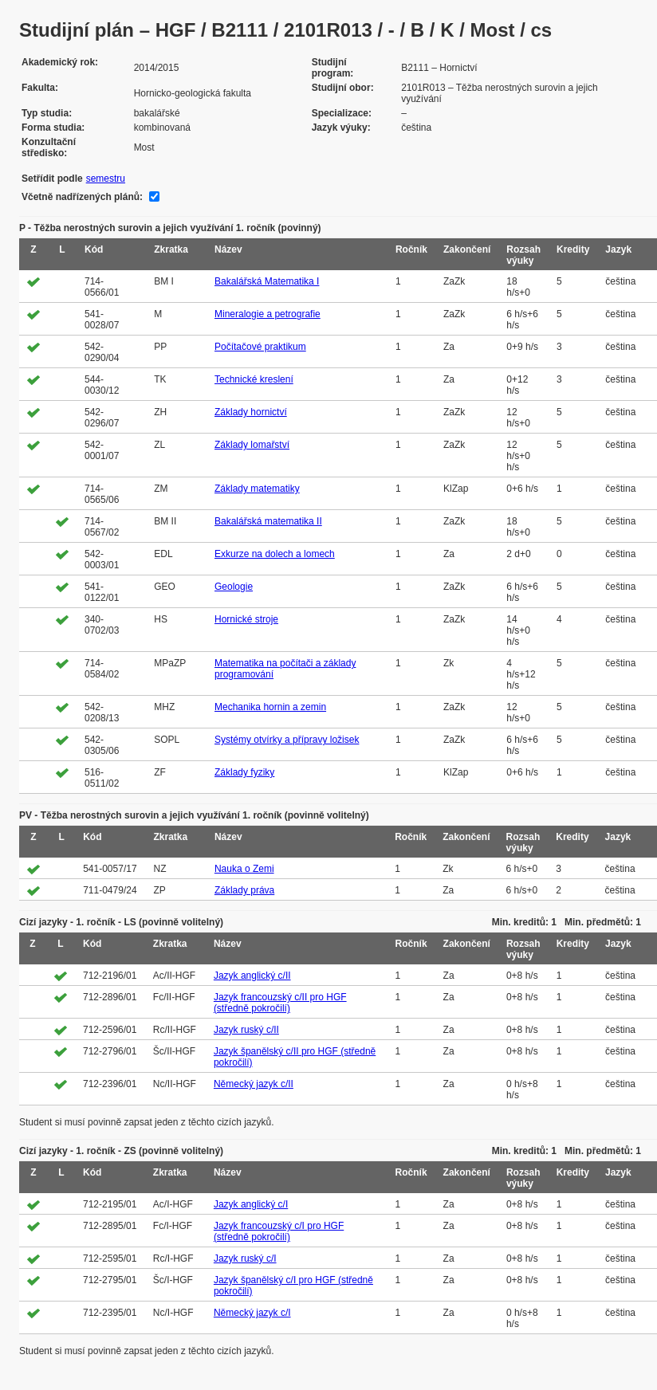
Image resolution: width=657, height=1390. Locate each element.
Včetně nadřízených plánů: (82, 196)
